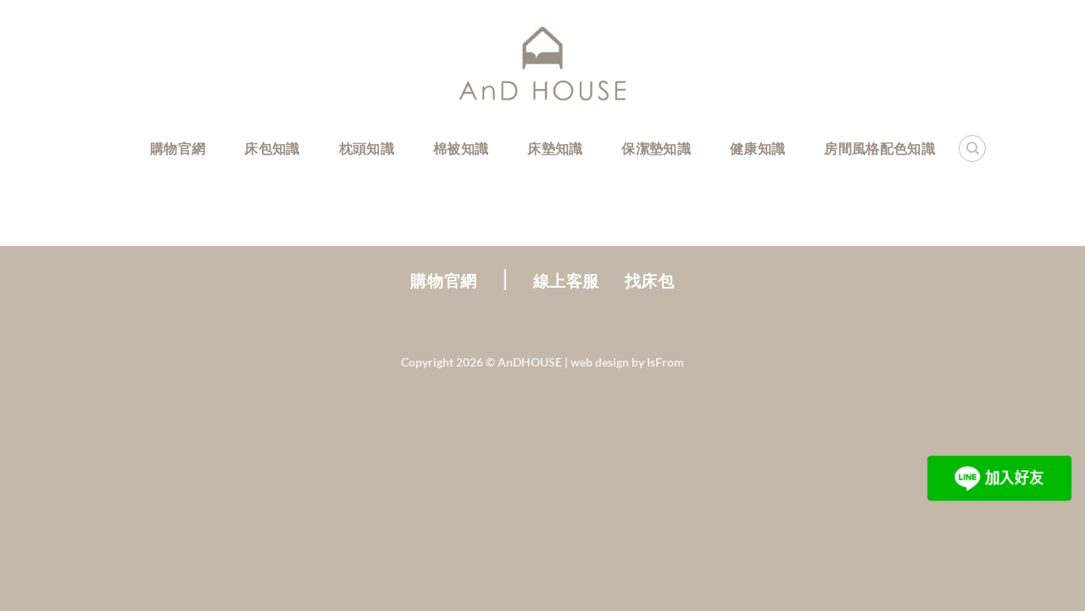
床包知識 (271, 148)
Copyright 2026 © (481, 362)
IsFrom (665, 362)
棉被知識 (460, 148)
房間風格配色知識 (879, 148)
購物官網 (177, 148)
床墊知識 (554, 148)
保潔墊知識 (656, 148)
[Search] (972, 148)
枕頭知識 (366, 148)
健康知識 (757, 148)
